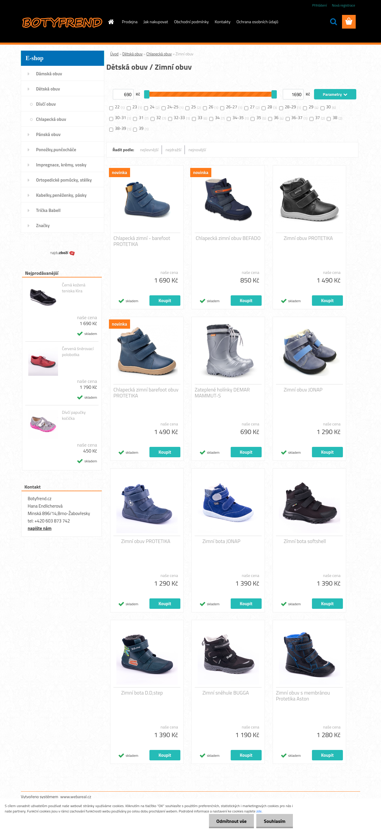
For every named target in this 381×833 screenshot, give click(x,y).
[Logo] (62, 22)
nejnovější (197, 149)
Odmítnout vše (231, 821)
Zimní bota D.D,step (142, 693)
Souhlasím (274, 821)
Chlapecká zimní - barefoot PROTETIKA (141, 241)
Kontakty (222, 21)
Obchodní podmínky (191, 21)
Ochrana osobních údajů (257, 21)
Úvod (114, 54)
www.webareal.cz (75, 796)
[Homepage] (111, 22)
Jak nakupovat (155, 21)
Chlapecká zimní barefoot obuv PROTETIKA (145, 393)
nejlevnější (149, 149)
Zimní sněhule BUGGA (225, 693)
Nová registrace (343, 5)
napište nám (39, 528)
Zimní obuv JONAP (303, 390)
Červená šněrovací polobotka (78, 352)
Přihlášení (319, 5)
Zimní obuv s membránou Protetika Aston (303, 696)
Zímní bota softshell (305, 541)
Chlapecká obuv (159, 54)
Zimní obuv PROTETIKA (308, 238)
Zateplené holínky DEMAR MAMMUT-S (222, 393)
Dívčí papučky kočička (74, 415)
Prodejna (130, 21)
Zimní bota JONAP (221, 541)
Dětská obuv (132, 54)
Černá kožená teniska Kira (73, 288)
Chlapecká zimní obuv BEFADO (228, 238)
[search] (333, 22)
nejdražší (173, 149)
